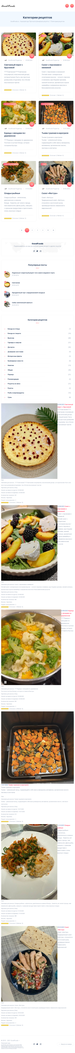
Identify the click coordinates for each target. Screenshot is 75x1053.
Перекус (11, 374)
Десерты (7, 35)
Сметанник (16, 283)
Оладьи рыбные (12, 193)
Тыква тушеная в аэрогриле (55, 133)
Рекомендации (13, 379)
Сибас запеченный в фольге (22, 303)
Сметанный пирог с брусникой (13, 66)
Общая (44, 35)
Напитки (11, 365)
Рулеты (10, 388)
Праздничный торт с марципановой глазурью (28, 293)
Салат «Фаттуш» (50, 193)
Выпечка (11, 338)
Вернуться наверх (65, 1044)
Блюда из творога (14, 333)
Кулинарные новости (15, 361)
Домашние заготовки (15, 352)
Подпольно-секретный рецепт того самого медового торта (33, 273)
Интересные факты (15, 356)
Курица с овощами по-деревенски (15, 134)
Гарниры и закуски (9, 104)
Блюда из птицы (14, 329)
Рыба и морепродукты (11, 164)
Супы (10, 397)
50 (48, 230)
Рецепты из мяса (14, 384)
